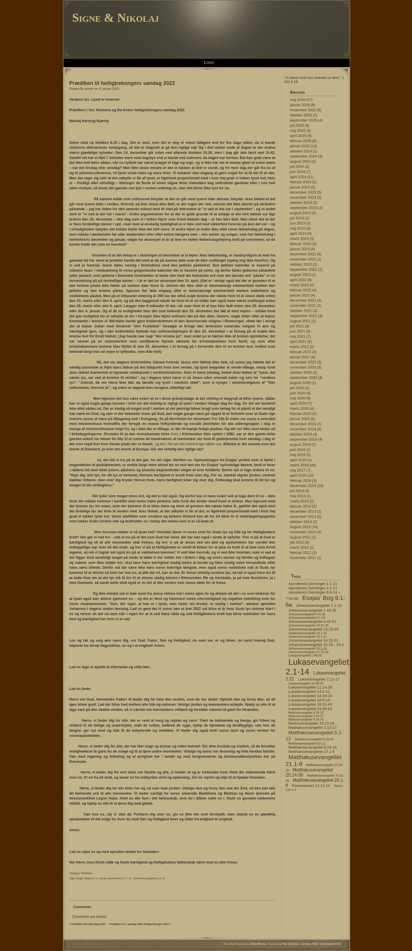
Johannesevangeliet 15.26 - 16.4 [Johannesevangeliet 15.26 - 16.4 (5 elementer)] (316, 644)
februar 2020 (300, 413)
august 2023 (300, 213)
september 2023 (303, 208)
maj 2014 (297, 496)
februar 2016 (300, 480)
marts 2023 (299, 238)
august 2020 (300, 383)
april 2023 (298, 233)
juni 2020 (297, 393)
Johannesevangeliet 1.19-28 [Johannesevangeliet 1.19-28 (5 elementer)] (312, 610)
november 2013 (303, 516)
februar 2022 (300, 290)
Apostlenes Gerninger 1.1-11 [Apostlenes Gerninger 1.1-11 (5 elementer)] (312, 584)
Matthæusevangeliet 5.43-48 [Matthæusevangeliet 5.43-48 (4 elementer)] (314, 739)
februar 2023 (300, 244)
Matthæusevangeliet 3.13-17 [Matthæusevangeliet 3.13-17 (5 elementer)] (312, 727)
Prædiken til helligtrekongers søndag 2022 (122, 83)
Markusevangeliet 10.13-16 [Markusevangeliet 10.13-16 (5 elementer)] (311, 723)
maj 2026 (297, 100)
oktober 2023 (301, 202)
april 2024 (298, 177)
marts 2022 (299, 285)
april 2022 (298, 280)
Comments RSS (330, 944)
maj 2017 (297, 470)
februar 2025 (300, 141)
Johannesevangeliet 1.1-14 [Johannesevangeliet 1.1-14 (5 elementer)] (319, 605)
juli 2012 (297, 542)
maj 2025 (297, 130)
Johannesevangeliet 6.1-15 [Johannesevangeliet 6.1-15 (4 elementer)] (306, 617)
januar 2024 (300, 187)
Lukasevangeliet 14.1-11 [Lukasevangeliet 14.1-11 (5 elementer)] (309, 691)
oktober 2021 (301, 311)
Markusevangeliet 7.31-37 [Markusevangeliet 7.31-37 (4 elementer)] (306, 716)
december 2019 (303, 424)
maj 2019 (297, 455)
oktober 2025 (301, 115)
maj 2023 (297, 228)
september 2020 (303, 377)
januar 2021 (300, 357)
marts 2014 (299, 501)
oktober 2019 (301, 434)
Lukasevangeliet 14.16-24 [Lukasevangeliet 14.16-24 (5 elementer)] (310, 696)
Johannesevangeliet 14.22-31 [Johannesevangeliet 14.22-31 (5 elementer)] (313, 640)
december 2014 (303, 486)
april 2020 (298, 403)
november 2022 (303, 259)
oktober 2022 (301, 264)
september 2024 (303, 156)
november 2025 (303, 110)
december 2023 (303, 192)
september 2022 (303, 269)
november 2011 (303, 558)
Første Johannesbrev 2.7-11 (115, 878)
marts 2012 (299, 547)
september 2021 (303, 316)
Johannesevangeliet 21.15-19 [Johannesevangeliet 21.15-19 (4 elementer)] (308, 652)
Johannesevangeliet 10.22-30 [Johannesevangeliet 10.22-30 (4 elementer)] (308, 625)
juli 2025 (297, 125)
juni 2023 (297, 223)
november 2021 (303, 305)
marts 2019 (299, 465)
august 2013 (300, 527)
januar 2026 (300, 105)
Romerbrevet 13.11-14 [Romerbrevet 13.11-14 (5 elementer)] (311, 785)
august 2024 (300, 161)
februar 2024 (300, 182)
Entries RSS (310, 944)
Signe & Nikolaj (115, 17)
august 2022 (300, 274)
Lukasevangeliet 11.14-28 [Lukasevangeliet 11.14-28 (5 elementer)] (310, 687)
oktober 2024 (301, 151)
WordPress (258, 944)
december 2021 (303, 300)
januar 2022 (300, 295)
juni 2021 (297, 331)
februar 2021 (300, 352)
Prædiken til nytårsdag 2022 (89, 924)
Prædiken (86, 873)
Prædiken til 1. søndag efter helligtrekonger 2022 (139, 924)
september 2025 (303, 120)
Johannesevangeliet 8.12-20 (149, 878)
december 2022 (303, 254)
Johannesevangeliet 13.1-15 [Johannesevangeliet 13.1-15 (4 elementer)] (307, 633)
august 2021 (300, 321)
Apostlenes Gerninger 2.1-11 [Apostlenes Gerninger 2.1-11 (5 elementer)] (312, 588)
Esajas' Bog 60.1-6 (87, 878)
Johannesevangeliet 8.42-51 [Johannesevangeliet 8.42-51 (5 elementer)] (312, 621)
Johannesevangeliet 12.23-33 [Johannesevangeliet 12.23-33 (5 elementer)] (313, 629)
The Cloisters (290, 944)
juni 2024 (297, 172)
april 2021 (298, 341)
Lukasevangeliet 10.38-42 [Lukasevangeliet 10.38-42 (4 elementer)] (305, 683)
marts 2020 (299, 408)
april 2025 (298, 136)
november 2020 (303, 367)
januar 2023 (300, 249)
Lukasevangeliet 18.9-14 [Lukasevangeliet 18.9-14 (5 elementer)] (309, 700)
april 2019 (298, 460)
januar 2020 (300, 419)
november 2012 (303, 532)
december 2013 (303, 511)
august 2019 (300, 444)
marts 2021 (299, 347)
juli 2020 (297, 388)
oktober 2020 (301, 372)
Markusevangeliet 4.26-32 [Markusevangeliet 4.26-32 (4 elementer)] (306, 712)
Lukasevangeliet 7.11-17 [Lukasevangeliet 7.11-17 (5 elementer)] (319, 679)
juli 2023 (297, 218)
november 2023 (303, 197)
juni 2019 (297, 449)
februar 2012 (300, 552)
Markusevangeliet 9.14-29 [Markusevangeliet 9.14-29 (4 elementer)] (306, 719)
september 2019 (303, 439)
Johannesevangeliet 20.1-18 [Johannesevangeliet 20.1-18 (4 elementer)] (307, 648)
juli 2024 (297, 166)
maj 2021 (297, 336)
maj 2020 (297, 398)
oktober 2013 (301, 522)
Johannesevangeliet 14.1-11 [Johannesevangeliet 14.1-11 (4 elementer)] (307, 636)
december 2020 (303, 362)
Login (209, 62)
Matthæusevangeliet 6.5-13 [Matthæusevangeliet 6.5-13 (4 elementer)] (306, 743)
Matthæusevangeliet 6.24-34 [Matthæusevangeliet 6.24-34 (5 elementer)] (312, 747)
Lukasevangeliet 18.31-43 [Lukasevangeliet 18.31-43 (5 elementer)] (310, 704)
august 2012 (300, 537)
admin (89, 88)
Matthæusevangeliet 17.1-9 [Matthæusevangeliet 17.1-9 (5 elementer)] (311, 751)
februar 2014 (300, 506)
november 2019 (303, 429)
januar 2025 (300, 146)
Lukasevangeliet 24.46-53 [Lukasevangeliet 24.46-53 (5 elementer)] (310, 709)
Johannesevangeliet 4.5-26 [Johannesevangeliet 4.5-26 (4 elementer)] (306, 614)
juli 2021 (297, 326)
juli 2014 (297, 491)
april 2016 (298, 475)
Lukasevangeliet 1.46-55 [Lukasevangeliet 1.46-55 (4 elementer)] (305, 655)
